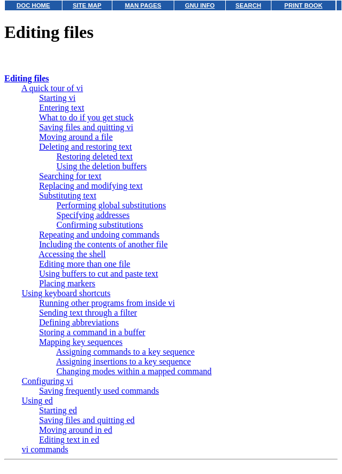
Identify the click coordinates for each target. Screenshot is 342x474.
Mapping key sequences (81, 342)
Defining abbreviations (79, 322)
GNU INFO (200, 5)
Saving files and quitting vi (86, 127)
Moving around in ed (75, 429)
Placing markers (67, 283)
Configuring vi (47, 381)
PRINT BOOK (303, 5)
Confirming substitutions (99, 224)
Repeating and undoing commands (99, 234)
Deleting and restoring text (85, 146)
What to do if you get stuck (86, 117)
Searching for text (70, 176)
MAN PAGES (143, 5)
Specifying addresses (93, 215)
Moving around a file (76, 137)
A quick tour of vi (52, 88)
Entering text (61, 107)
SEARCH (248, 5)
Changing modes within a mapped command (134, 371)
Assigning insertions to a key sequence (123, 361)
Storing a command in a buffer (92, 332)
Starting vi (57, 98)
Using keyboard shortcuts (66, 293)
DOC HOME (33, 5)
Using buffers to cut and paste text (98, 273)
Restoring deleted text (94, 156)
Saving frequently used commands (99, 390)
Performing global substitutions (111, 205)
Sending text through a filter (88, 312)
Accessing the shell (72, 254)
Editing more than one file (84, 263)
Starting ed (58, 410)
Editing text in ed (69, 439)
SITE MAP (87, 5)
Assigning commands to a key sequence (125, 351)
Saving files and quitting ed (87, 420)
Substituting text (67, 195)
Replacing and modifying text (91, 185)
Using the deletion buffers (101, 166)
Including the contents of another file (103, 244)
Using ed (37, 400)
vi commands (45, 449)
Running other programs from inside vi (107, 303)
